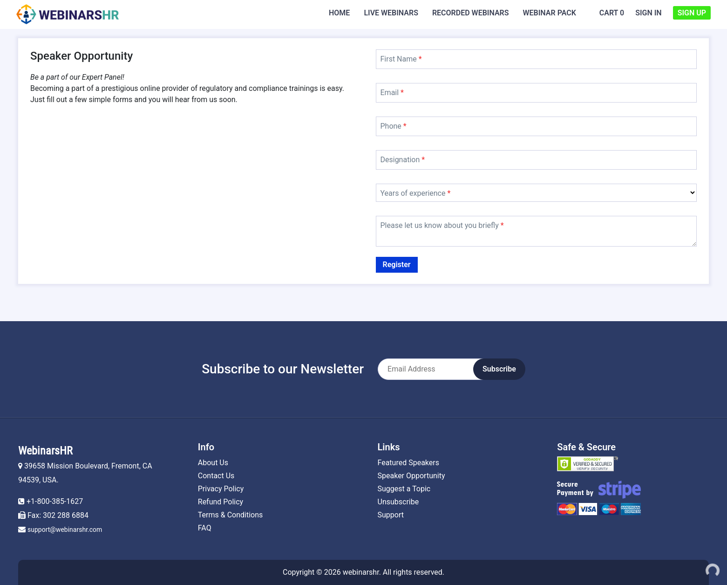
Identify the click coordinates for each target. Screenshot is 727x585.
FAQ (204, 527)
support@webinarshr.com (64, 529)
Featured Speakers (408, 462)
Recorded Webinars (470, 12)
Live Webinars (391, 12)
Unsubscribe (398, 501)
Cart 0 (611, 12)
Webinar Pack (549, 12)
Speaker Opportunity (411, 475)
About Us (213, 462)
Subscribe (499, 369)
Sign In (648, 12)
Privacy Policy (221, 488)
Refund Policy (220, 501)
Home (339, 12)
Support (391, 514)
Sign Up (692, 12)
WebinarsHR (45, 450)
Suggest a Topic (404, 488)
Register (397, 264)
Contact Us (216, 475)
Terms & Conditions (230, 514)
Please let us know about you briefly (442, 225)
